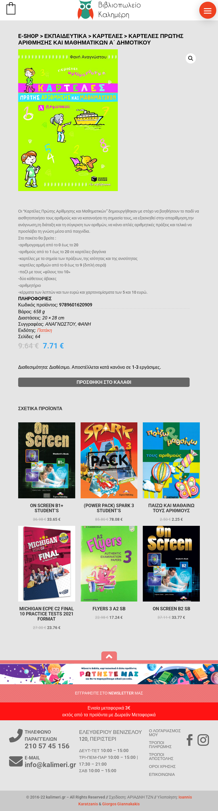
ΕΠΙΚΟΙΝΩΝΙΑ (162, 774)
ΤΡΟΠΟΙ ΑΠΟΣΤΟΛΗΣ (161, 756)
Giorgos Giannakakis (121, 804)
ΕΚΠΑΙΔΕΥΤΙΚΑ (65, 36)
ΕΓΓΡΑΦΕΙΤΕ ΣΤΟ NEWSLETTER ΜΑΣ (109, 693)
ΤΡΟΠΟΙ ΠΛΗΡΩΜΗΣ (160, 744)
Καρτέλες (108, 36)
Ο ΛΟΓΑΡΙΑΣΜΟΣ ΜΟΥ (165, 733)
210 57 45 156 (47, 746)
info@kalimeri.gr (50, 765)
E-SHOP (28, 36)
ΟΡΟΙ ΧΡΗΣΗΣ (162, 766)
